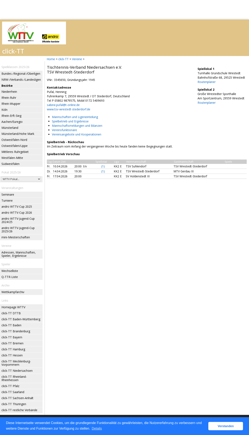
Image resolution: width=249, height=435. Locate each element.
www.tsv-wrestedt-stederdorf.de (68, 109)
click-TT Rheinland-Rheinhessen (14, 378)
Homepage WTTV (13, 307)
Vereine (77, 59)
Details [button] (97, 428)
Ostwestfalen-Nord (14, 140)
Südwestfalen (10, 164)
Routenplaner (207, 82)
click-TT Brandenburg (15, 331)
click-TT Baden (11, 325)
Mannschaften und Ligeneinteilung (75, 117)
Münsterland (9, 128)
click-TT (63, 59)
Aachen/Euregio (12, 122)
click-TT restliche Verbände (19, 410)
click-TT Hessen (12, 355)
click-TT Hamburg (13, 349)
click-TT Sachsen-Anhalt (17, 398)
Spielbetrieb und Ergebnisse (70, 121)
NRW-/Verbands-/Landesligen (21, 80)
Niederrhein (9, 92)
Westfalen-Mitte (12, 158)
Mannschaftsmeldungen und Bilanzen (77, 126)
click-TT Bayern (11, 337)
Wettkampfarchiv (12, 292)
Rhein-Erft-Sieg (11, 116)
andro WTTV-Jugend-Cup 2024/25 (18, 220)
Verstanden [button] (226, 426)
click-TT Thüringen (13, 404)
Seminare (7, 194)
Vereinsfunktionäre (64, 130)
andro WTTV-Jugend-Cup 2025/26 (18, 229)
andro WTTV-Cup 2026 (16, 212)
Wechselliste (9, 271)
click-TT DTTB (11, 313)
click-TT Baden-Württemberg (20, 319)
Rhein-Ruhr (8, 98)
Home (51, 59)
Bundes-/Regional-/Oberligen (20, 74)
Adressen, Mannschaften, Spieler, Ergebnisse (18, 254)
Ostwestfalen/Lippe (14, 146)
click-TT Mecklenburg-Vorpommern (16, 363)
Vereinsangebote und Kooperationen (76, 134)
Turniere (7, 200)
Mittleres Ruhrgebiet (15, 152)
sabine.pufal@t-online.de (63, 105)
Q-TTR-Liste (9, 277)
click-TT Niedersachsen (17, 371)
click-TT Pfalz (10, 386)
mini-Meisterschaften (15, 237)
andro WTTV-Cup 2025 (16, 206)
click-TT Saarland (12, 392)
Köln (4, 110)
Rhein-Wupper (10, 104)
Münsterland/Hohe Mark (17, 134)
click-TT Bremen (12, 343)
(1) (103, 166)
